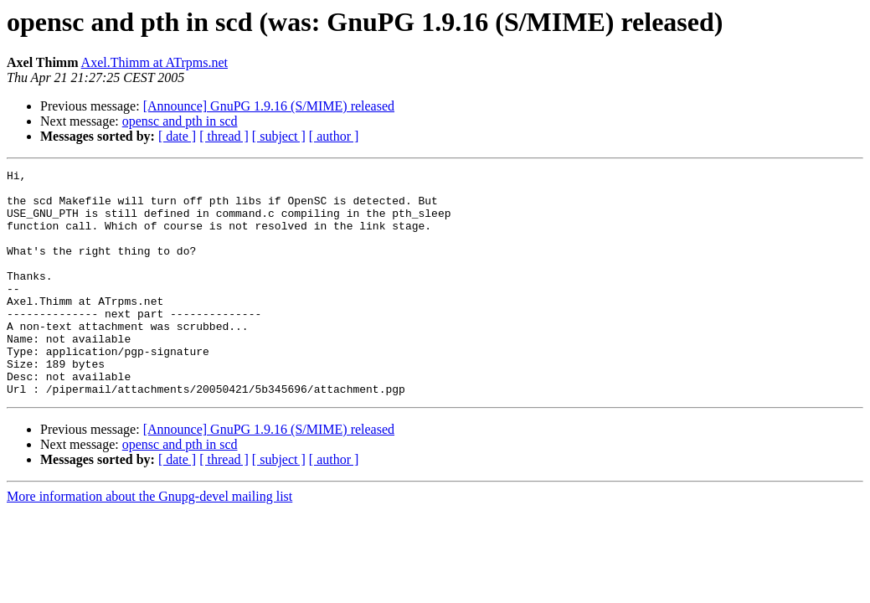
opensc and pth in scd (180, 121)
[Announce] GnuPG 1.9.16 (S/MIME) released (268, 106)
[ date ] (177, 136)
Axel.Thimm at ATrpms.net (154, 62)
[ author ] (334, 136)
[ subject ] (279, 136)
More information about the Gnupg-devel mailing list (149, 541)
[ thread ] (224, 136)
